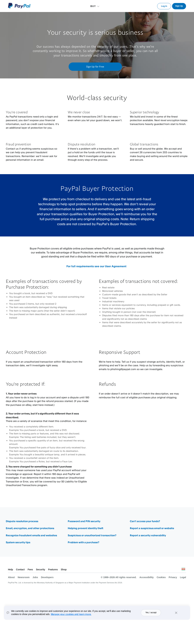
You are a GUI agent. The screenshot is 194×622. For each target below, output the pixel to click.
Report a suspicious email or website (152, 528)
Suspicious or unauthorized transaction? (92, 535)
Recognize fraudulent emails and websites (31, 535)
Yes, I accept (150, 614)
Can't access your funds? (145, 521)
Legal (183, 577)
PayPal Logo (19, 5)
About (11, 577)
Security (40, 569)
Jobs (35, 577)
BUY (93, 6)
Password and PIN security (84, 521)
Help (10, 569)
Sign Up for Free (95, 66)
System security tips (18, 542)
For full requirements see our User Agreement (96, 266)
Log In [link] (164, 6)
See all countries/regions (183, 570)
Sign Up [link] (179, 6)
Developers (47, 577)
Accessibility (147, 577)
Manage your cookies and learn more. (71, 616)
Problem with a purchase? (83, 542)
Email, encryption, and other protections (30, 528)
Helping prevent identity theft (85, 528)
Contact (20, 569)
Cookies (161, 577)
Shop (64, 569)
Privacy (173, 577)
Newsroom (24, 577)
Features (53, 569)
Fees (30, 569)
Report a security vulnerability (148, 535)
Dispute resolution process (22, 521)
